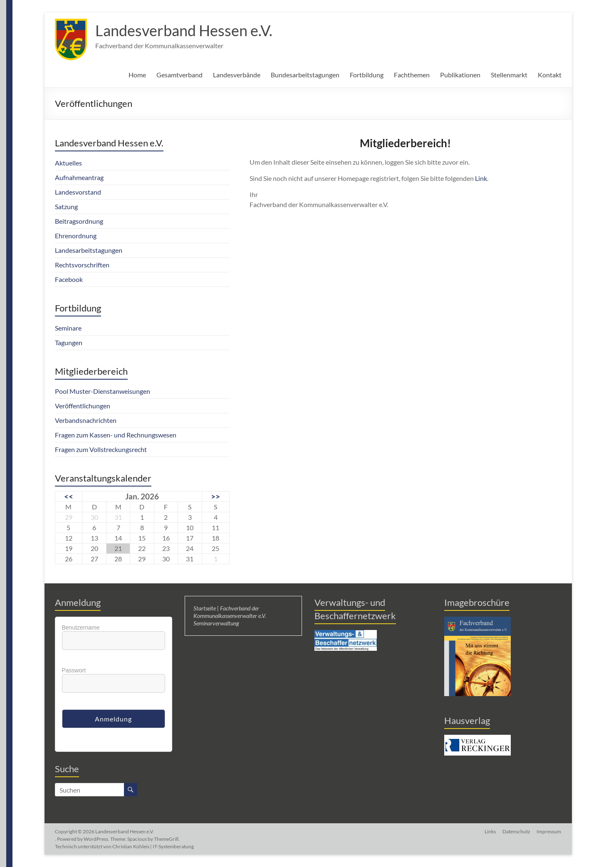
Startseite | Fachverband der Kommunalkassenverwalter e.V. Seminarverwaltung (229, 616)
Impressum (549, 831)
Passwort (74, 670)
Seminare (68, 328)
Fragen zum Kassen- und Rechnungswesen (115, 435)
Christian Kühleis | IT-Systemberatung (153, 846)
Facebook (69, 279)
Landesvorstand (78, 192)
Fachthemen (412, 75)
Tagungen (68, 342)
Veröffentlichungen (82, 406)
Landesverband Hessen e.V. (183, 30)
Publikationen (460, 75)
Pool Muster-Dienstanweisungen (102, 391)
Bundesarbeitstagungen (305, 75)
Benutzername (81, 627)
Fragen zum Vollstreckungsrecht (101, 449)
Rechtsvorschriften (82, 265)
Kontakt (550, 75)
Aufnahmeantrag (79, 177)
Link (481, 178)
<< (68, 496)
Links (490, 831)
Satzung (66, 206)
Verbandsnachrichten (85, 420)
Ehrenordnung (75, 236)
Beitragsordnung (79, 221)
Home (137, 75)
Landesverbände (236, 75)
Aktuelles (68, 163)
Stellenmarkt (509, 75)
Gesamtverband (179, 75)
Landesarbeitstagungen (88, 250)
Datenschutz (516, 831)
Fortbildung (366, 75)
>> (215, 496)
